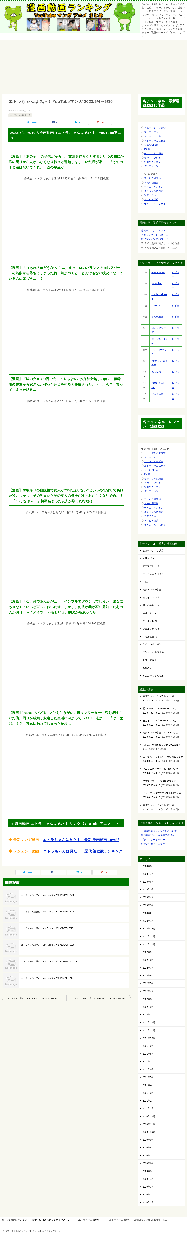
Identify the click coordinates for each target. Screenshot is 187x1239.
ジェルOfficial (151, 144)
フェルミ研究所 (152, 178)
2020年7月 (148, 1155)
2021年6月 (148, 1069)
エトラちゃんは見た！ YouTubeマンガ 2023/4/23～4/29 (47, 911)
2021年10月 (149, 1038)
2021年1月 (148, 1108)
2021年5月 (148, 1077)
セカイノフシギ (152, 157)
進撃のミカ (150, 195)
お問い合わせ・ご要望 (153, 843)
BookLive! (156, 283)
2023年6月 (148, 881)
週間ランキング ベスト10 (154, 230)
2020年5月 (148, 1171)
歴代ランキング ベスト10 (154, 239)
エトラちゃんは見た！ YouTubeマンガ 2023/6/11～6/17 (101, 998)
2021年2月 (148, 1100)
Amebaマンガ (158, 372)
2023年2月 (148, 913)
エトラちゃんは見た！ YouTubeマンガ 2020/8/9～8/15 (47, 978)
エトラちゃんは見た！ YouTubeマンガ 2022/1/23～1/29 (47, 895)
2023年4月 (148, 897)
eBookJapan (158, 272)
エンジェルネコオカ (155, 191)
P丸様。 (148, 149)
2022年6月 (148, 975)
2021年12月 (149, 1022)
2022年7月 (148, 967)
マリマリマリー (152, 132)
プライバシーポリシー (153, 839)
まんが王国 (157, 316)
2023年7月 (148, 874)
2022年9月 (148, 952)
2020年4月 (148, 1179)
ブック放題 (157, 394)
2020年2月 (148, 1194)
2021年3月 (148, 1093)
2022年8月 (148, 960)
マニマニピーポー (153, 136)
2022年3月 (148, 999)
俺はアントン (151, 166)
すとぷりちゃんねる (155, 524)
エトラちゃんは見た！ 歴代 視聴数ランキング (83, 851)
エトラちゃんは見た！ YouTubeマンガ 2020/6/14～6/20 (47, 945)
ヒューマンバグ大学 (155, 127)
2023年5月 (148, 889)
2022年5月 (148, 983)
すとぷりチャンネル (155, 204)
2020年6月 (148, 1163)
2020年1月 (148, 1202)
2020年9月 (148, 1139)
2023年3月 (148, 905)
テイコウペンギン (153, 186)
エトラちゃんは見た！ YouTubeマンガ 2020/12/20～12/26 (49, 961)
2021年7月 (148, 1061)
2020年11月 (149, 1124)
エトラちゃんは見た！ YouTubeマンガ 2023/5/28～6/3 (31, 998)
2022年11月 (149, 936)
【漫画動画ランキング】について (159, 831)
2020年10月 (149, 1132)
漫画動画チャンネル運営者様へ (157, 835)
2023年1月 (148, 920)
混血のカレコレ (152, 162)
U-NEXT (155, 305)
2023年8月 (148, 866)
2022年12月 (149, 928)
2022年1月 (148, 1014)
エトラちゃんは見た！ (20, 115)
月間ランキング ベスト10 (154, 235)
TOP (38, 1219)
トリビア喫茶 (151, 199)
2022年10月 (149, 944)
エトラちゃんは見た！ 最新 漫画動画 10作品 (81, 840)
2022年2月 (148, 1006)
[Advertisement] (93, 65)
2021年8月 (148, 1053)
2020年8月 (148, 1147)
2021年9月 (148, 1046)
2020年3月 (148, 1186)
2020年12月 (149, 1116)
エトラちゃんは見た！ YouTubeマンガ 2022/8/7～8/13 (47, 928)
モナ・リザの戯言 (153, 153)
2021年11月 (149, 1030)
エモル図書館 (151, 182)
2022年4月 (148, 991)
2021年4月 (148, 1085)
